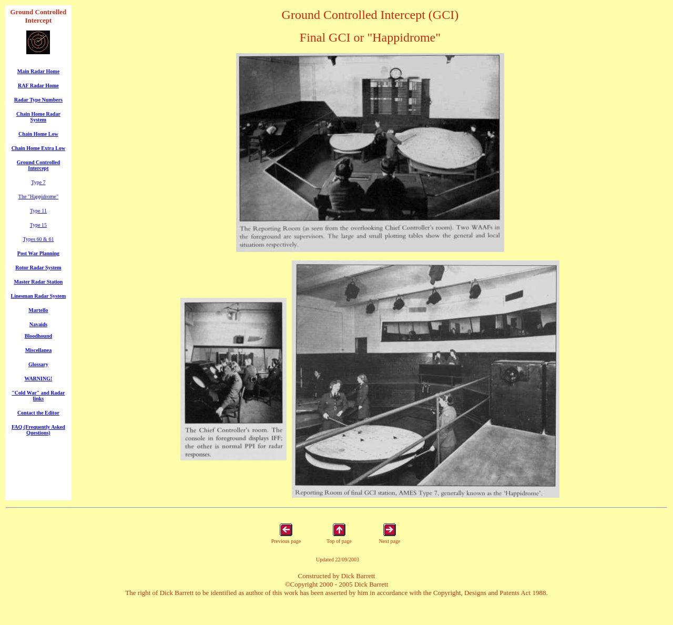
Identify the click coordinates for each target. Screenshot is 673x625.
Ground (21, 12)
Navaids (38, 324)
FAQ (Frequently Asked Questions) (38, 430)
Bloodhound (38, 336)
